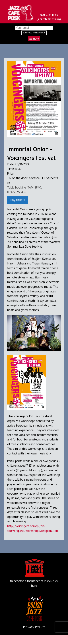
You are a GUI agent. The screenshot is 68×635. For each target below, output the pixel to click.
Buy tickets (17, 200)
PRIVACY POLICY (34, 627)
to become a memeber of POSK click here (34, 583)
